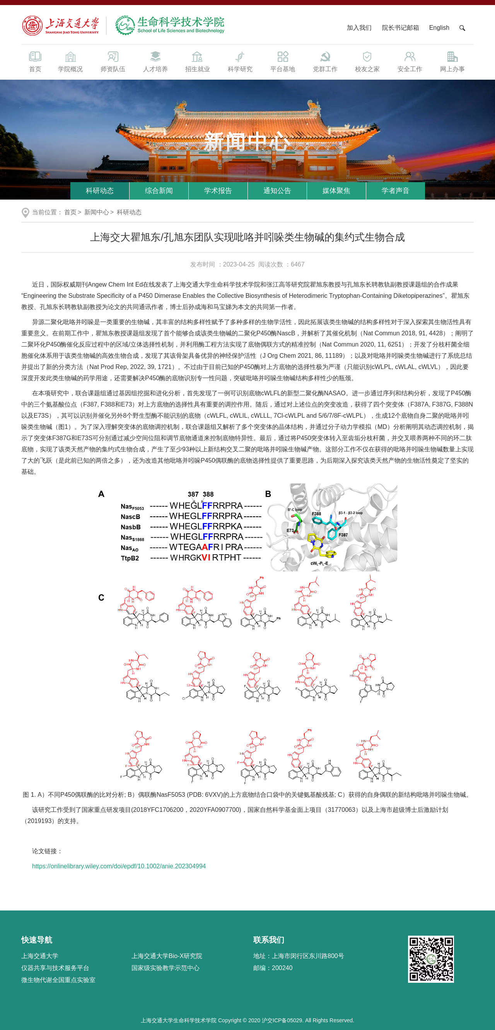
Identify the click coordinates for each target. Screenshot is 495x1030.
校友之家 (367, 61)
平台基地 (282, 61)
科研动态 (100, 191)
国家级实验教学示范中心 (165, 968)
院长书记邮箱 (400, 27)
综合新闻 (159, 191)
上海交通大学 (39, 956)
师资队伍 (113, 61)
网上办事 (452, 61)
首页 (35, 61)
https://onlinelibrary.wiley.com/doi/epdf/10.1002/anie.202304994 (119, 866)
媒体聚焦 (336, 191)
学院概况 (70, 61)
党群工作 (325, 61)
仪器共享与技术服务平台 (55, 968)
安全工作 (410, 61)
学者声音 (396, 191)
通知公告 (277, 191)
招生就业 (197, 61)
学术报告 (218, 191)
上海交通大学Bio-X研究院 (166, 956)
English (439, 27)
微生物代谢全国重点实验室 (58, 980)
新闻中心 (96, 212)
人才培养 (155, 61)
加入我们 (360, 27)
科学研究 (240, 61)
